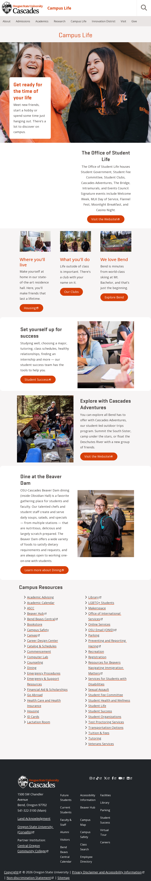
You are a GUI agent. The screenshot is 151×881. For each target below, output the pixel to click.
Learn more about (44, 570)
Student (38, 379)
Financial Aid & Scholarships (47, 689)
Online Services (99, 624)
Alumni (64, 832)
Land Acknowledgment (33, 818)
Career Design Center (42, 641)
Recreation (96, 651)
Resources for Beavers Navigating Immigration (106, 667)
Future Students (65, 797)
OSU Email (102, 630)
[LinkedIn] (130, 778)
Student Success (100, 711)
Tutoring (94, 738)
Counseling (35, 662)
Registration (97, 657)
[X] (107, 778)
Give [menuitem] (134, 21)
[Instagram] (92, 778)
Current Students (65, 810)
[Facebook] (114, 778)
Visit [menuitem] (123, 21)
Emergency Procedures (43, 673)
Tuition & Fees (98, 733)
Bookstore (34, 624)
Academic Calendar (40, 603)
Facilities (105, 795)
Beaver (37, 613)
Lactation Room (38, 722)
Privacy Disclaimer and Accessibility (108, 872)
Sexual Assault (98, 689)
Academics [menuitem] (41, 21)
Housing (33, 711)
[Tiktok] (99, 778)
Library (104, 802)
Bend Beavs (42, 619)
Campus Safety (38, 630)
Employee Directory (86, 859)
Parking (93, 635)
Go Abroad (35, 695)
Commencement (39, 651)
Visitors (65, 839)
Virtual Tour (104, 832)
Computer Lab (37, 657)
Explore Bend (114, 297)
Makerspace (97, 608)
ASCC (30, 608)
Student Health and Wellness (109, 700)
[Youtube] (122, 778)
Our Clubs (71, 292)
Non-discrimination (30, 878)
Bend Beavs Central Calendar (65, 854)
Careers (105, 842)
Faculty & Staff (65, 822)
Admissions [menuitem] (23, 21)
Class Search (84, 847)
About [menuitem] (6, 21)
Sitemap (64, 878)
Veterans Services (101, 744)
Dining (31, 668)
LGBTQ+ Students (101, 603)
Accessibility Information (88, 797)
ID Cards (33, 717)
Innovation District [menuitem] (103, 21)
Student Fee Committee (105, 695)
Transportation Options (105, 728)
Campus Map (85, 822)
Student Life (97, 706)
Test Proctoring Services (106, 722)
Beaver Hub (87, 807)
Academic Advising (40, 597)
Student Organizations (104, 717)
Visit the (105, 219)
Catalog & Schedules (41, 646)
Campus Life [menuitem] (78, 21)
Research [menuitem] (59, 21)
